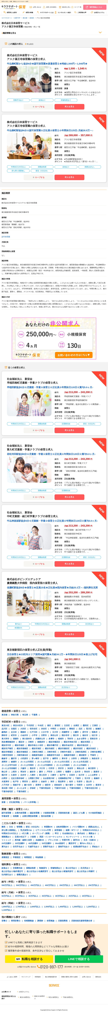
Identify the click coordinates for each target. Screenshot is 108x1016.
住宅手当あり (18, 847)
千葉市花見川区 (91, 788)
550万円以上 (7, 885)
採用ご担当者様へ (51, 7)
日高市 (72, 775)
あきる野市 (81, 739)
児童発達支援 (64, 813)
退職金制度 (31, 868)
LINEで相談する (79, 959)
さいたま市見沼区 (80, 762)
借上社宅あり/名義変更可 (37, 871)
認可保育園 (6, 237)
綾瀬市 (14, 762)
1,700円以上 (21, 907)
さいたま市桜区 (27, 765)
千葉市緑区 (21, 791)
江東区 (95, 725)
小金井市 (24, 735)
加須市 (70, 768)
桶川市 (4, 775)
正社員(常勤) (14, 802)
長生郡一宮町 (7, 788)
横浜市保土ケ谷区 (35, 745)
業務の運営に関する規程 (69, 977)
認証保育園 (34, 813)
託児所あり (85, 868)
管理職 (19, 827)
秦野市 (55, 758)
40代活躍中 (33, 843)
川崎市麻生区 (22, 755)
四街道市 (58, 785)
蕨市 (41, 772)
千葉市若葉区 (75, 788)
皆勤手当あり (48, 847)
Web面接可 (60, 843)
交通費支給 (17, 868)
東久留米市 (27, 739)
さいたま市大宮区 (62, 762)
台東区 (76, 725)
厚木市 (64, 758)
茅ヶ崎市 (35, 758)
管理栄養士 (15, 921)
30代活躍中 (20, 843)
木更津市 (5, 781)
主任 (11, 827)
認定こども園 (79, 813)
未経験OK (40, 840)
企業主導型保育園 (29, 816)
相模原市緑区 (37, 755)
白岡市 (4, 778)
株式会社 (81, 833)
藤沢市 (14, 758)
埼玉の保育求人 (54, 997)
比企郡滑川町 (48, 778)
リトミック (6, 840)
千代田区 (30, 725)
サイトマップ (26, 977)
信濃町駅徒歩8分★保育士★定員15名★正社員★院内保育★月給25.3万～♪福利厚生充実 (52, 587)
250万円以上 (93, 885)
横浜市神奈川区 (70, 742)
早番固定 (16, 857)
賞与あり (5, 847)
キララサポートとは (45, 12)
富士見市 (43, 775)
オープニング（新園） (41, 833)
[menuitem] (10, 13)
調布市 (4, 735)
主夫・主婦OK (90, 840)
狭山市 (4, 772)
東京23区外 (18, 725)
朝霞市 (68, 772)
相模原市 (41, 742)
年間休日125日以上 (91, 830)
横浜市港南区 (22, 748)
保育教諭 (50, 921)
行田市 (51, 768)
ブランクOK (53, 840)
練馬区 (4, 732)
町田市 (14, 735)
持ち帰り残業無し (9, 830)
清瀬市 (16, 739)
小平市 (34, 735)
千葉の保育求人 (68, 997)
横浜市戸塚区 (7, 748)
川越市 (23, 768)
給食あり (5, 868)
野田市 (25, 781)
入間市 (59, 772)
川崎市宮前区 (7, 755)
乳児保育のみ (26, 830)
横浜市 (21, 742)
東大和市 (5, 739)
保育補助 (58, 830)
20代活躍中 (6, 843)
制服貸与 (43, 868)
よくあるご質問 (12, 977)
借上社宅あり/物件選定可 (12, 871)
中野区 (53, 729)
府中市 (85, 732)
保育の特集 (28, 12)
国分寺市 (65, 735)
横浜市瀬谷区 (64, 748)
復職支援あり (22, 875)
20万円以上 (87, 896)
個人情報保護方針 (51, 977)
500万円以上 (21, 885)
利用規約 (38, 977)
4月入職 (25, 833)
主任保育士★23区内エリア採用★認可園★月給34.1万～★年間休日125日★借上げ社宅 (52, 654)
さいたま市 (21, 788)
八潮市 (32, 775)
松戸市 (16, 781)
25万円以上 (73, 896)
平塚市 (93, 755)
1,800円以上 (7, 907)
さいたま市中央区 (9, 765)
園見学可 (72, 843)
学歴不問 (66, 840)
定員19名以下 (20, 837)
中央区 (40, 725)
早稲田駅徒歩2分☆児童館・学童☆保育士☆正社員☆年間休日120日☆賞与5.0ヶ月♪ (50, 387)
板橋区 (98, 729)
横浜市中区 (6, 745)
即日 (57, 833)
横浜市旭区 (36, 748)
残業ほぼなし (94, 827)
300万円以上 (79, 885)
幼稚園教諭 (29, 921)
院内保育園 (46, 816)
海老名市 (95, 758)
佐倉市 (44, 781)
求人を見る (69, 107)
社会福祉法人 (68, 833)
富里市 (98, 785)
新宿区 (57, 725)
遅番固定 (5, 857)
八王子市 (45, 732)
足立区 (14, 732)
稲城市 (61, 739)
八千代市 (5, 785)
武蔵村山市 (40, 739)
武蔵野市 (65, 732)
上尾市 (14, 772)
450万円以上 (35, 885)
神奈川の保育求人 (39, 997)
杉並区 (62, 729)
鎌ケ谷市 (28, 785)
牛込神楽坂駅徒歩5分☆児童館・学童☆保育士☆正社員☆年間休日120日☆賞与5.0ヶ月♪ (52, 521)
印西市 (79, 785)
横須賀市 (82, 755)
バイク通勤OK (78, 827)
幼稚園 (16, 816)
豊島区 (72, 729)
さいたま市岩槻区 (9, 768)
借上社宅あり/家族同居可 (62, 871)
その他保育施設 (95, 813)
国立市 (76, 735)
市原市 (79, 781)
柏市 (71, 781)
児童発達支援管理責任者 (81, 921)
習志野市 (61, 781)
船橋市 (97, 778)
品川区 (4, 729)
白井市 (89, 785)
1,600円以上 (35, 907)
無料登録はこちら (96, 7)
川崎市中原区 (65, 752)
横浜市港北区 (82, 745)
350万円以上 (64, 885)
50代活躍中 (46, 843)
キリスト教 (87, 837)
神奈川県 (15, 715)
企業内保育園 (20, 813)
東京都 (4, 715)
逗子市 (46, 758)
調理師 (40, 921)
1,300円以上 (77, 907)
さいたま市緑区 (80, 765)
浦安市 (48, 785)
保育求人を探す (10, 12)
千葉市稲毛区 (7, 791)
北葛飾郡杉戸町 (64, 778)
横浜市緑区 (49, 748)
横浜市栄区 (78, 748)
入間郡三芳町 (33, 778)
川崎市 (31, 742)
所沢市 (61, 768)
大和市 (74, 758)
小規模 (33, 837)
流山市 (89, 781)
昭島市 (94, 732)
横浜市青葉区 (7, 752)
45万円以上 (20, 896)
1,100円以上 (7, 910)
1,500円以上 (49, 907)
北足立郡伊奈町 (17, 778)
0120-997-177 (51, 966)
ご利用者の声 (80, 12)
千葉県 (34, 715)
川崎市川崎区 (37, 752)
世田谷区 (33, 729)
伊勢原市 (84, 758)
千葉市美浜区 (45, 788)
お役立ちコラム (97, 12)
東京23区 (5, 725)
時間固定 (28, 857)
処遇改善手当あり (80, 847)
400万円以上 (50, 885)
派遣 (3, 802)
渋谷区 (44, 729)
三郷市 (53, 775)
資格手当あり (64, 847)
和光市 (87, 772)
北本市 (23, 775)
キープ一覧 (77, 7)
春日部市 (92, 768)
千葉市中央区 (60, 788)
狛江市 (94, 735)
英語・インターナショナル (50, 837)
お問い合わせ (37, 7)
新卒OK (76, 840)
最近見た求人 (66, 7)
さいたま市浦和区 (45, 765)
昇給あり (96, 847)
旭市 (52, 781)
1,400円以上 (63, 907)
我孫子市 (16, 785)
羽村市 (70, 739)
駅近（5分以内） (33, 827)
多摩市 (51, 739)
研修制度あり (56, 868)
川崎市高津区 (80, 752)
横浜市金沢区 (67, 745)
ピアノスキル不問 (43, 830)
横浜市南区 (19, 745)
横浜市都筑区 (22, 752)
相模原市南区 (69, 755)
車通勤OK (48, 827)
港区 (49, 725)
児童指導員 (63, 921)
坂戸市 (62, 775)
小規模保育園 (48, 813)
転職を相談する (29, 959)
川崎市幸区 (51, 752)
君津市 (38, 785)
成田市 (34, 781)
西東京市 (94, 739)
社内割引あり (7, 875)
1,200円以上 (91, 907)
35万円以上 (46, 896)
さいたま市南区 (63, 765)
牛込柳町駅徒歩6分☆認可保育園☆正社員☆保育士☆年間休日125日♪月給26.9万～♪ (50, 130)
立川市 (55, 732)
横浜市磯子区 (52, 745)
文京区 (67, 725)
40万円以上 (33, 896)
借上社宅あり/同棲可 (85, 871)
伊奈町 (33, 788)
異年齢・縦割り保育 (23, 840)
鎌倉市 (4, 758)
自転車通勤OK (62, 827)
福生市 (85, 735)
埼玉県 (25, 715)
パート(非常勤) (30, 802)
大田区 (23, 729)
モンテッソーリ (72, 837)
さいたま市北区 (44, 762)
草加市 (23, 772)
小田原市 (24, 758)
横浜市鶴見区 (54, 742)
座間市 (4, 762)
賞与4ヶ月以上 (86, 843)
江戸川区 (33, 732)
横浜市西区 (85, 742)
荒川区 (89, 729)
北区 (80, 729)
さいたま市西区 (27, 762)
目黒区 (14, 729)
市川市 (87, 778)
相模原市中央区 (53, 755)
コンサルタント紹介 (63, 12)
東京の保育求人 (25, 997)
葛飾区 (23, 732)
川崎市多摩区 (96, 752)
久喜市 (14, 775)
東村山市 (54, 735)
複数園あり (6, 837)
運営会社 (98, 977)
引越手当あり (33, 847)
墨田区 (85, 725)
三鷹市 (76, 732)
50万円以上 (6, 896)
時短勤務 (39, 857)
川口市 (42, 768)
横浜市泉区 (91, 748)
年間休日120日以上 (10, 833)
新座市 (96, 772)
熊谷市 (33, 768)
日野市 (44, 735)
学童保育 (5, 816)
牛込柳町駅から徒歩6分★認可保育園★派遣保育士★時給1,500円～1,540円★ (47, 63)
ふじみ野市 (92, 775)
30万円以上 (60, 896)
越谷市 (32, 772)
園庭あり (92, 833)
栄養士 (4, 921)
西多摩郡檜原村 (8, 742)
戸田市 (49, 772)
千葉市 (78, 778)
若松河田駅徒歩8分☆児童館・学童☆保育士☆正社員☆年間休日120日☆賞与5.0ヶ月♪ (51, 454)
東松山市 (80, 768)
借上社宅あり (71, 868)
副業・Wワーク (72, 830)
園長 (3, 827)
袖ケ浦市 (69, 785)
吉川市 (81, 775)
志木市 (77, 772)
